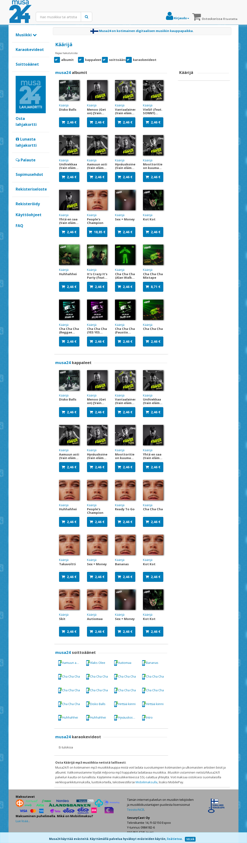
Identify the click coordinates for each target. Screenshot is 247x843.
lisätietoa (174, 839)
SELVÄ (190, 839)
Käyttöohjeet (28, 214)
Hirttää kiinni (125, 704)
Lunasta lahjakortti (26, 142)
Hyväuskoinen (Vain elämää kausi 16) (126, 718)
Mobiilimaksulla (146, 782)
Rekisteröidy (28, 203)
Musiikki (26, 34)
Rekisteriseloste (31, 189)
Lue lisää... (23, 821)
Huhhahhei (68, 718)
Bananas (150, 663)
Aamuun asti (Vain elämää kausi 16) (70, 663)
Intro (147, 718)
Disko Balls (95, 704)
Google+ (18, 233)
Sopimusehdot (29, 174)
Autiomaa (122, 663)
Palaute (26, 160)
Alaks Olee (95, 663)
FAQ (19, 225)
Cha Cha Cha (69, 677)
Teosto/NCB (135, 809)
